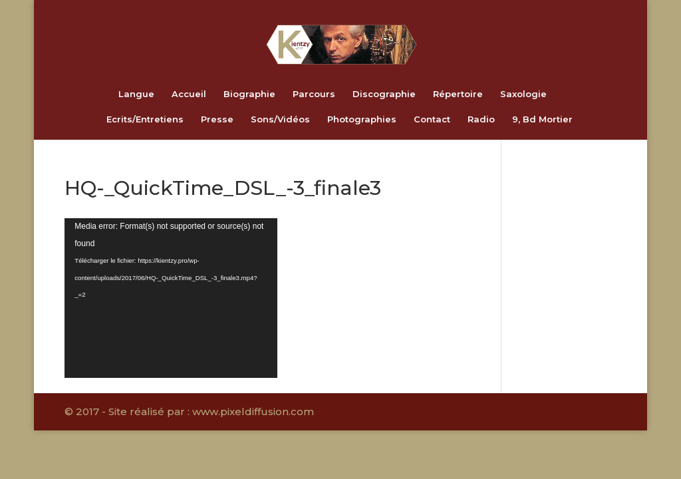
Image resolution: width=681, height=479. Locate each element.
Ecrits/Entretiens (145, 119)
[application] (171, 298)
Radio (481, 119)
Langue (136, 94)
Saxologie (523, 94)
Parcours (314, 94)
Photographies (361, 119)
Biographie (249, 94)
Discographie (384, 94)
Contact (432, 119)
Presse (217, 119)
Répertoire (458, 94)
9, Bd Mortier (542, 119)
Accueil (189, 94)
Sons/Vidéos (280, 119)
